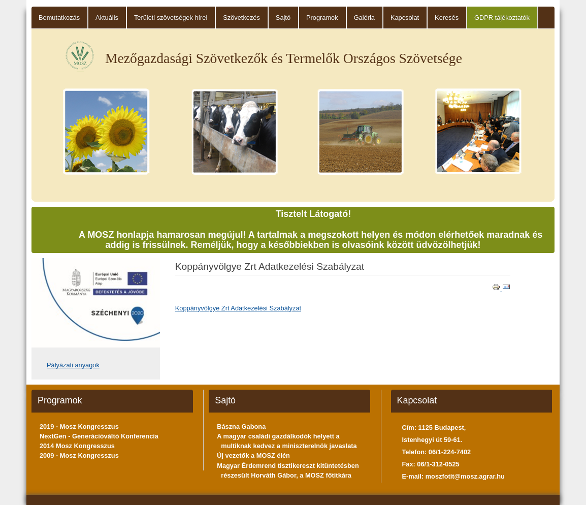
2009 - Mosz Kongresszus (79, 455)
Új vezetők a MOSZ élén (253, 455)
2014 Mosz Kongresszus (77, 446)
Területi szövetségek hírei (170, 17)
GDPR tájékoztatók (502, 17)
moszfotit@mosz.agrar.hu (465, 476)
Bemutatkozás (59, 17)
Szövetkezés (241, 17)
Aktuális (106, 17)
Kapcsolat (404, 17)
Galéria (364, 17)
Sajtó (283, 17)
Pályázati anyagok (73, 365)
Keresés (447, 17)
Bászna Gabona (241, 426)
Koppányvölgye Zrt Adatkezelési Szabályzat (238, 308)
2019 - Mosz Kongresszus (79, 426)
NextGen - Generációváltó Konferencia (99, 436)
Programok (322, 17)
